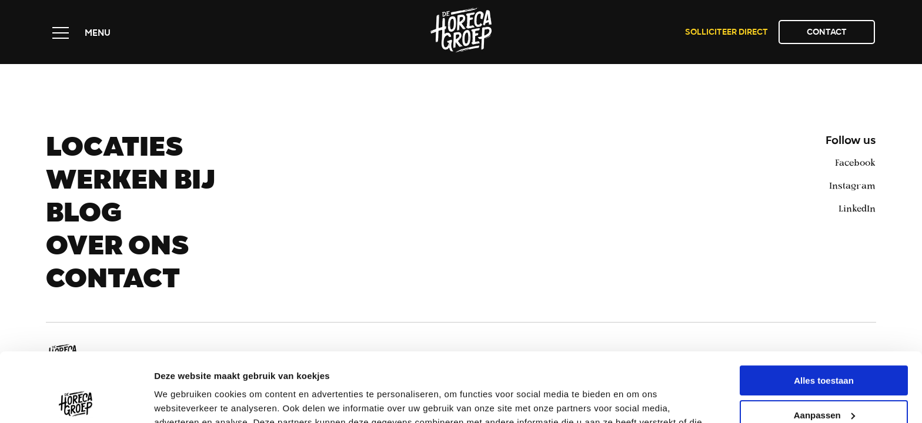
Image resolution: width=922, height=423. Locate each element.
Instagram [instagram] (852, 185)
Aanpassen (824, 346)
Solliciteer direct (726, 33)
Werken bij (130, 183)
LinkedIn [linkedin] (857, 208)
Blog (84, 216)
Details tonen (182, 400)
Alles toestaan (824, 312)
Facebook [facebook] (855, 162)
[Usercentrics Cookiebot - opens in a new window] (76, 400)
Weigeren (823, 380)
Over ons (117, 249)
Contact (827, 33)
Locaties (114, 150)
